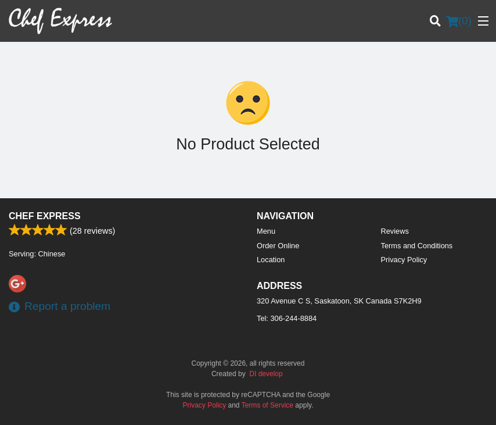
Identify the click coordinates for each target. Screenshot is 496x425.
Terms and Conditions (417, 245)
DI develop (265, 374)
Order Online (278, 245)
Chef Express (45, 216)
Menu (266, 231)
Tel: (287, 318)
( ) (459, 21)
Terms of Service (267, 405)
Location (271, 259)
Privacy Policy (404, 259)
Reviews (395, 231)
